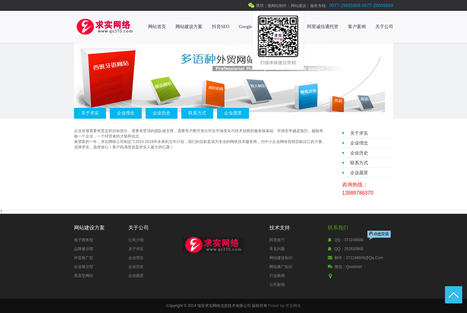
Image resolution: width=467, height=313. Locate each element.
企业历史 (161, 113)
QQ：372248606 (349, 240)
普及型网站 (83, 275)
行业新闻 (277, 275)
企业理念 (126, 113)
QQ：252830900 (349, 249)
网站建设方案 (189, 26)
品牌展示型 (83, 249)
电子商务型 (83, 240)
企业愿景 (233, 113)
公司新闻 (277, 284)
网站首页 (157, 26)
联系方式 (197, 113)
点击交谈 (379, 236)
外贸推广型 (83, 258)
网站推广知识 (280, 267)
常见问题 (277, 249)
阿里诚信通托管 (322, 26)
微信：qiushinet (348, 267)
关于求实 (90, 113)
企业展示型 (83, 267)
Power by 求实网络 (284, 305)
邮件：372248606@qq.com (359, 258)
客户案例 (357, 26)
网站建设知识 (280, 258)
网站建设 (298, 6)
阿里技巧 (277, 240)
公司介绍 (136, 240)
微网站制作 (277, 6)
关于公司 (384, 26)
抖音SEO (220, 26)
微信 (260, 5)
